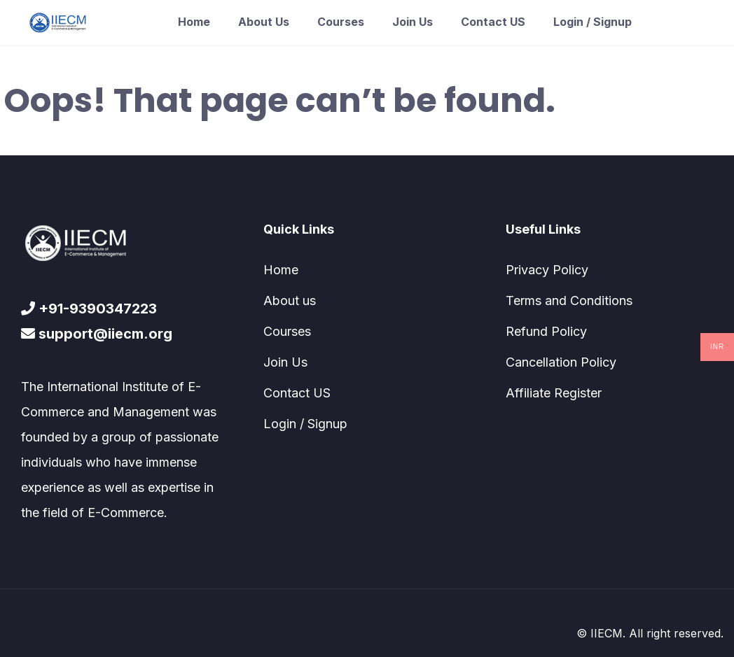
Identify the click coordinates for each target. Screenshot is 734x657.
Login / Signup (592, 22)
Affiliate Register (554, 393)
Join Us (412, 22)
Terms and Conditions (569, 300)
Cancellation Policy (561, 362)
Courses (340, 22)
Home (194, 22)
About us (263, 22)
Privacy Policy (547, 269)
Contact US (493, 22)
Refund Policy (546, 331)
